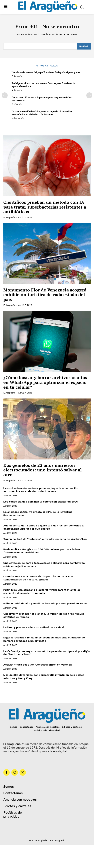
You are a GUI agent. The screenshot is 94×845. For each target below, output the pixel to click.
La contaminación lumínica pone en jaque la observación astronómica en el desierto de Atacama (42, 113)
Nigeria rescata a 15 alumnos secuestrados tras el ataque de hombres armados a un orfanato (44, 639)
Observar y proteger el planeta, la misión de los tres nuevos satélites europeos (43, 615)
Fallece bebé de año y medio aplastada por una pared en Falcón (45, 603)
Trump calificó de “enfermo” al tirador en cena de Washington (45, 539)
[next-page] (89, 95)
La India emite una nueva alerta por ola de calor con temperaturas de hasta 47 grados (38, 578)
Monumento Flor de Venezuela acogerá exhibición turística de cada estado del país (44, 294)
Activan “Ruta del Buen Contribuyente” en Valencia (37, 664)
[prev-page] (5, 95)
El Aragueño (9, 217)
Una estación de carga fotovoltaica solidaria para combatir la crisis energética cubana (44, 564)
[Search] (84, 46)
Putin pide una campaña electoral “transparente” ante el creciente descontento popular (41, 591)
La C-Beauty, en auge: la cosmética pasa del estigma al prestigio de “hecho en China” (46, 653)
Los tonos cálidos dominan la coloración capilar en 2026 (40, 501)
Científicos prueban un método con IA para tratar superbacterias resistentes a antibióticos (44, 206)
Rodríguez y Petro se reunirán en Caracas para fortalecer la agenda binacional (43, 85)
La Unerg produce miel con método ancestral (33, 627)
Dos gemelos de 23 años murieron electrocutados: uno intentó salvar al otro (42, 469)
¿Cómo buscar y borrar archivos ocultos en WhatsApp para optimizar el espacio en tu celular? (45, 382)
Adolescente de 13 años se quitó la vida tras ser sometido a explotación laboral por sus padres (43, 527)
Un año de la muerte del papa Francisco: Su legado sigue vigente (46, 72)
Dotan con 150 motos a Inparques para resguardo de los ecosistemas (42, 99)
